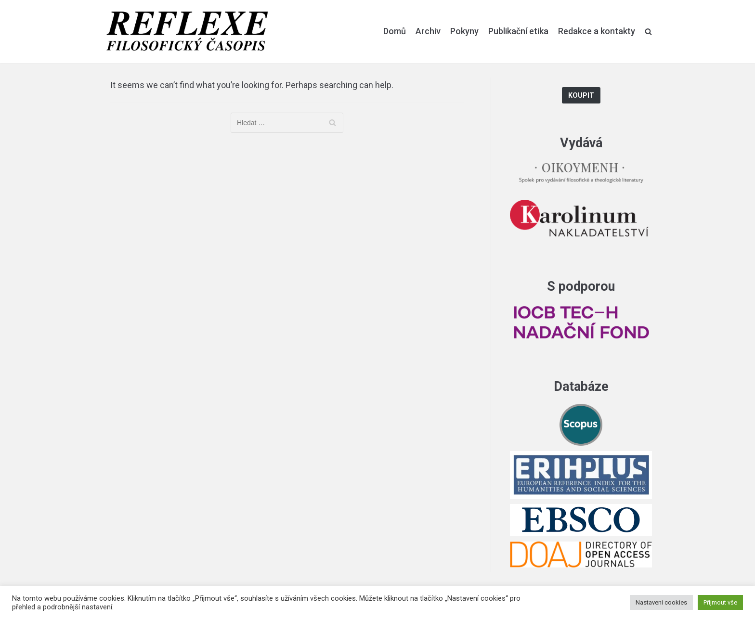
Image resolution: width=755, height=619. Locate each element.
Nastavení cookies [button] (661, 602)
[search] (648, 31)
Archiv (428, 31)
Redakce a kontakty (596, 31)
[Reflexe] (187, 31)
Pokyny (464, 31)
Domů (394, 31)
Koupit (581, 95)
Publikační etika (518, 31)
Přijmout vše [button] (720, 602)
